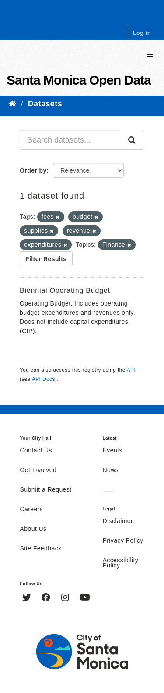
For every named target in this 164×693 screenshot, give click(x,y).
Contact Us (36, 451)
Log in (142, 33)
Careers (31, 509)
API (131, 370)
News (111, 470)
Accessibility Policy (121, 563)
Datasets (45, 103)
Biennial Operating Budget (65, 290)
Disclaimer (118, 521)
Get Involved (38, 470)
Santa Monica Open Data (79, 80)
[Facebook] (47, 598)
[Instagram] (66, 598)
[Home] (12, 103)
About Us (33, 529)
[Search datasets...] (70, 140)
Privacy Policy (123, 541)
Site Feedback (41, 549)
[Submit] (132, 140)
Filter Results (46, 258)
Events (112, 451)
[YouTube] (85, 598)
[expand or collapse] (150, 56)
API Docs (43, 379)
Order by (33, 170)
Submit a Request (46, 490)
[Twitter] (28, 598)
